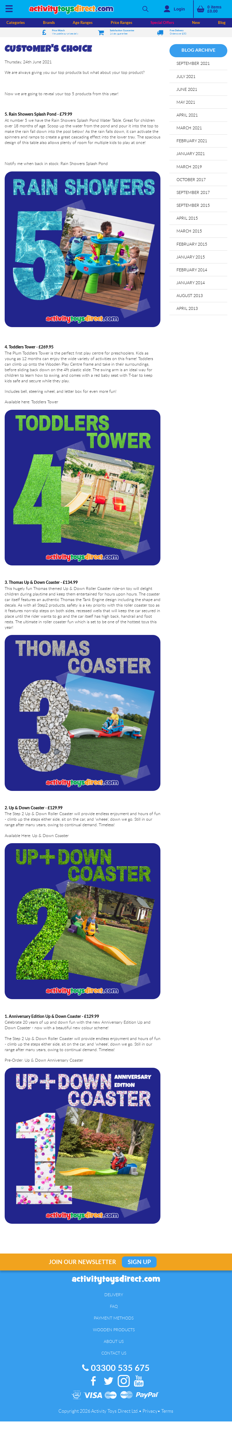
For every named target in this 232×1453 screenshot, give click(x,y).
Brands (49, 23)
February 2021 (191, 140)
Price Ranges (121, 23)
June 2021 (186, 89)
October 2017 (191, 179)
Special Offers (162, 23)
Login (179, 9)
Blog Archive (198, 50)
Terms (167, 1411)
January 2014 (190, 282)
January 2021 (190, 153)
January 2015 (190, 257)
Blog (222, 23)
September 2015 (193, 205)
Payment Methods (114, 1318)
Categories (15, 23)
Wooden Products (114, 1329)
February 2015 (191, 244)
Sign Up (139, 1262)
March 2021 (189, 128)
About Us (114, 1341)
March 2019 (189, 166)
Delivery (113, 1294)
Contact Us (113, 1353)
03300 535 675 (116, 1368)
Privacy (150, 1411)
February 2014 (191, 269)
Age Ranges (83, 23)
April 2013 (187, 308)
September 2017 (193, 192)
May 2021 (185, 102)
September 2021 (193, 63)
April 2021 (187, 115)
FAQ (114, 1306)
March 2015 (189, 231)
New (196, 23)
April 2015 (187, 218)
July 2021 (185, 76)
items (214, 9)
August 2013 (189, 295)
